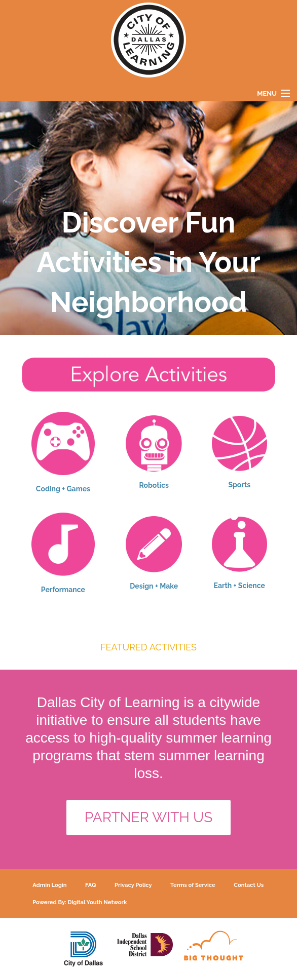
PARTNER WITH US (149, 817)
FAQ (90, 884)
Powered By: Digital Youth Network (79, 902)
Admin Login (49, 884)
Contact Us (249, 884)
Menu (267, 93)
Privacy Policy (133, 884)
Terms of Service (192, 884)
